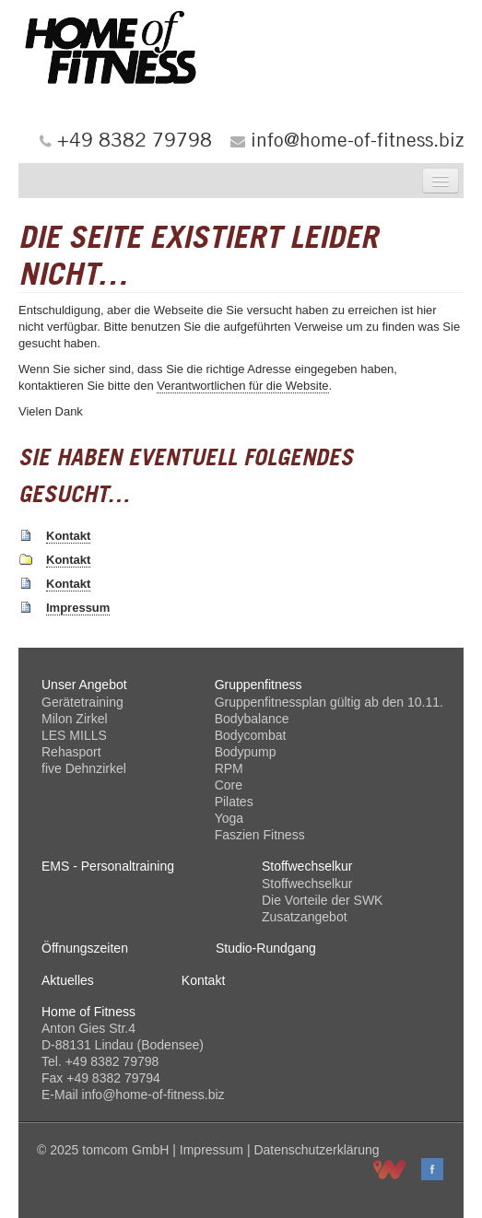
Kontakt (68, 536)
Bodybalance (252, 718)
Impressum (78, 608)
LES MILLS (74, 735)
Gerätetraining (82, 702)
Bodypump (245, 751)
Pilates (234, 801)
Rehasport (71, 751)
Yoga (229, 818)
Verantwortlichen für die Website (242, 385)
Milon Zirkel (74, 718)
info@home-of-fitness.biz (357, 139)
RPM (229, 768)
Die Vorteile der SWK (322, 900)
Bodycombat (251, 735)
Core (228, 785)
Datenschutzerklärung (316, 1149)
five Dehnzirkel (83, 768)
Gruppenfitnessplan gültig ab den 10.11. (329, 702)
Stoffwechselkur (307, 883)
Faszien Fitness (260, 834)
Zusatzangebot (304, 916)
